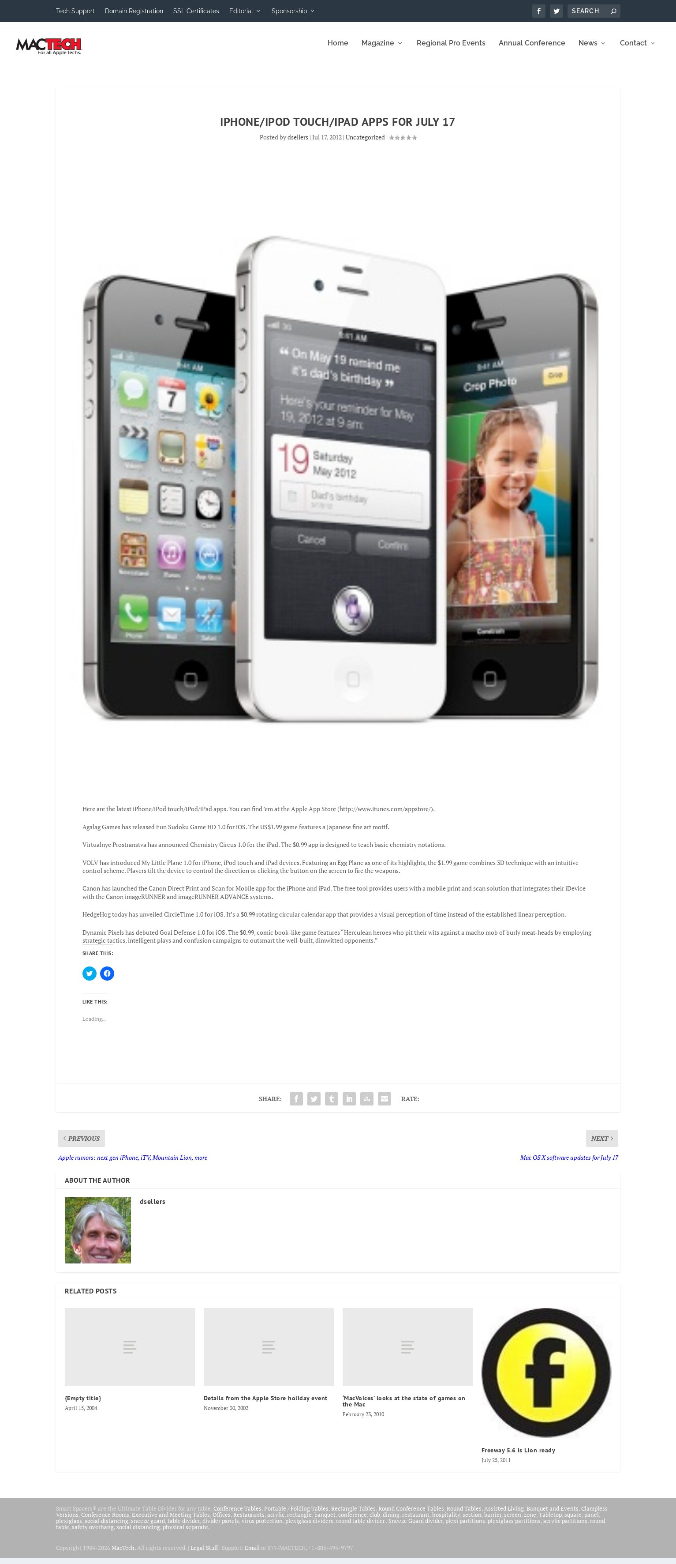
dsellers (298, 143)
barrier (492, 1521)
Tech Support (75, 11)
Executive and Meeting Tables (171, 1521)
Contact (633, 49)
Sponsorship (289, 11)
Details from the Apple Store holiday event (266, 1404)
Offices (222, 1521)
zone (530, 1521)
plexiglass (69, 1527)
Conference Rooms (105, 1521)
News (588, 49)
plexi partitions (465, 1527)
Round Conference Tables (411, 1515)
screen (512, 1521)
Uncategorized (365, 143)
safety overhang (93, 1533)
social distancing (106, 1527)
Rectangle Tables (353, 1515)
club (375, 1521)
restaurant (416, 1521)
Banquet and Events (553, 1515)
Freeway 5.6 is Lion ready (519, 1456)
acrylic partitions (565, 1527)
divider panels (220, 1527)
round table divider (361, 1527)
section (472, 1521)
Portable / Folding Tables (296, 1515)
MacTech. (124, 1554)
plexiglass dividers (309, 1527)
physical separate (185, 1533)
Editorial (241, 11)
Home (338, 49)
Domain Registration (134, 11)
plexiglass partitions (514, 1527)
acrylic (275, 1521)
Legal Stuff (204, 1554)
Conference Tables (237, 1515)
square (573, 1521)
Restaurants (249, 1521)
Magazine (378, 49)
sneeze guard (148, 1527)
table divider (184, 1527)
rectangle (299, 1521)
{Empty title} (83, 1404)
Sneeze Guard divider (415, 1527)
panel (591, 1521)
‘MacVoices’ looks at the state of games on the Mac (404, 1407)
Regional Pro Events (451, 49)
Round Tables (464, 1515)
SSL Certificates (196, 11)
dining (391, 1521)
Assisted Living (504, 1515)
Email (252, 1554)
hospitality (446, 1521)
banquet (325, 1521)
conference (352, 1521)
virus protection (262, 1527)
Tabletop (550, 1521)
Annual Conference (532, 49)
